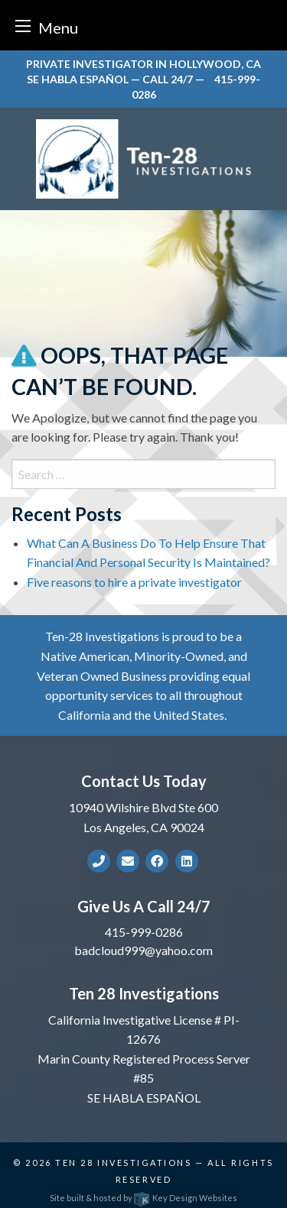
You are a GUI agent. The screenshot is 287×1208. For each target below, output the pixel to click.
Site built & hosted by (143, 1198)
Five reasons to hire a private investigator (134, 582)
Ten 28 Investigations (123, 1163)
